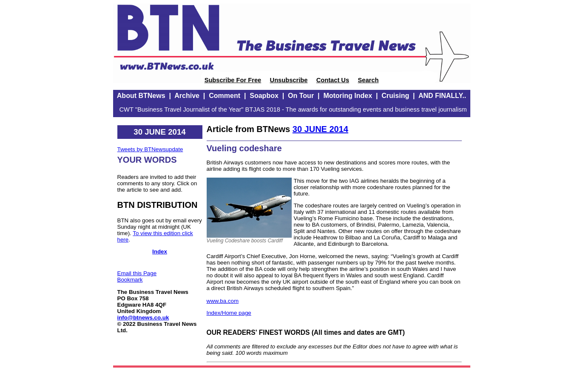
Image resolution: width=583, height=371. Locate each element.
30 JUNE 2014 (320, 129)
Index (159, 251)
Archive (186, 95)
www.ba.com (223, 301)
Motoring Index (347, 95)
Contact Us (332, 80)
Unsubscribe (289, 80)
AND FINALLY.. (442, 95)
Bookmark (130, 279)
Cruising (395, 95)
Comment (224, 95)
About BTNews (141, 95)
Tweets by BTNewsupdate (150, 149)
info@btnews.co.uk (143, 317)
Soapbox (264, 95)
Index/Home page (229, 313)
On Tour (301, 95)
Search (368, 80)
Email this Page (137, 273)
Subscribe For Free (233, 80)
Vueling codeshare (244, 148)
